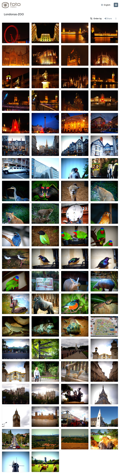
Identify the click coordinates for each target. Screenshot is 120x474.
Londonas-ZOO (14, 14)
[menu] (116, 5)
